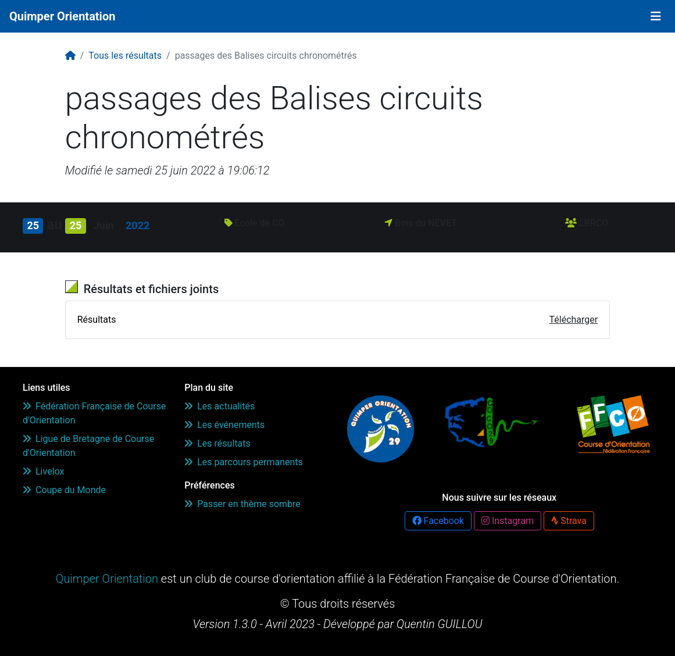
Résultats (96, 319)
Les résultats (217, 443)
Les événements (224, 424)
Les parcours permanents (243, 462)
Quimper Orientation (62, 16)
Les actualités (219, 406)
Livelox (43, 471)
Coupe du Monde (64, 489)
